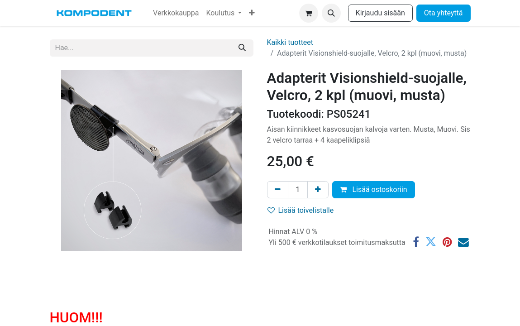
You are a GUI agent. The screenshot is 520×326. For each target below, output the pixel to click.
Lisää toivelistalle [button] (300, 210)
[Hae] (242, 48)
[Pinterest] (447, 242)
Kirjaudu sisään (380, 13)
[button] (331, 13)
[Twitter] (430, 242)
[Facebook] (416, 242)
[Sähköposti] (463, 242)
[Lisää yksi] (318, 189)
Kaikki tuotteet (290, 42)
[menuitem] (175, 13)
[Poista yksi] (277, 189)
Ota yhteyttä (443, 13)
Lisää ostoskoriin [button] (373, 189)
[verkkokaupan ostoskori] (308, 13)
